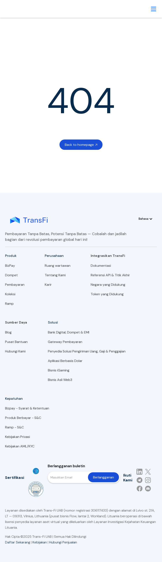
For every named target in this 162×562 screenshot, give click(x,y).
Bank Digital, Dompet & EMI (68, 332)
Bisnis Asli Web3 (60, 380)
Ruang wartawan (57, 265)
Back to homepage (81, 144)
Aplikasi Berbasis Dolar (65, 361)
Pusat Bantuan (16, 342)
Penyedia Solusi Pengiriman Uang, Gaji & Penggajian (87, 351)
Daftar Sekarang (17, 542)
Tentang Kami (55, 275)
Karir (48, 284)
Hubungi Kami (15, 351)
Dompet (11, 275)
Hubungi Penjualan (63, 542)
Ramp (9, 303)
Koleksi (10, 294)
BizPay (10, 265)
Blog (8, 332)
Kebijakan (39, 542)
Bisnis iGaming (58, 370)
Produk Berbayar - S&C (23, 418)
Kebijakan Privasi (17, 437)
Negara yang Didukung (108, 284)
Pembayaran (14, 284)
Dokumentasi (101, 265)
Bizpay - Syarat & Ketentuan (27, 408)
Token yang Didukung (107, 294)
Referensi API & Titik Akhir (110, 275)
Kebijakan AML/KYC (19, 446)
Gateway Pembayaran (65, 342)
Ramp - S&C (14, 427)
